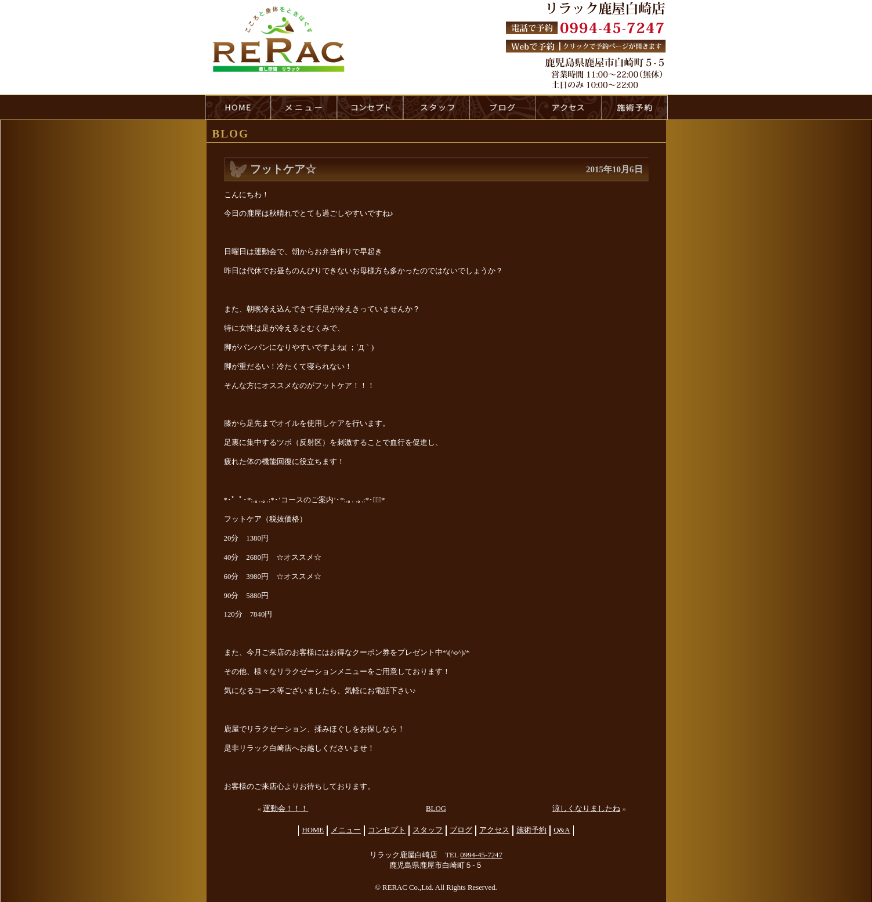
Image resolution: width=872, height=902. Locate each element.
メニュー (346, 830)
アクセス (494, 830)
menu (304, 107)
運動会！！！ (285, 809)
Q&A (561, 830)
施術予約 (531, 830)
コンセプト (387, 830)
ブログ (461, 830)
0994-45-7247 (481, 855)
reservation (635, 107)
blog (502, 107)
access (568, 107)
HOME (238, 107)
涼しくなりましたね (586, 809)
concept (370, 107)
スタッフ (428, 830)
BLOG (436, 809)
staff (436, 107)
